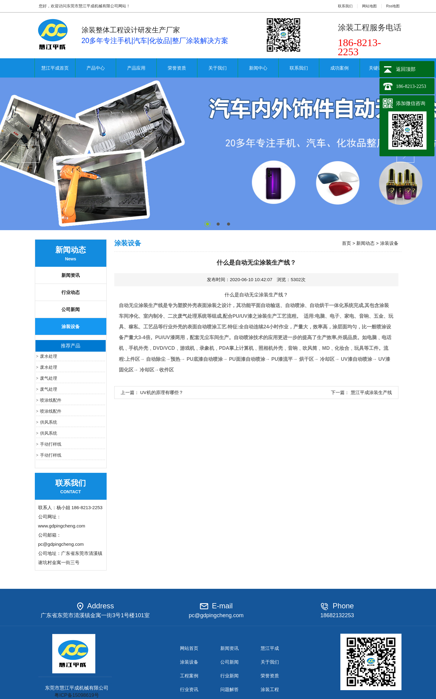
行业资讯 (189, 689)
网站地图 (369, 6)
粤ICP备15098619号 (76, 695)
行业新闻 (229, 675)
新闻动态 (365, 243)
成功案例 (339, 68)
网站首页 (189, 648)
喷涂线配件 (50, 400)
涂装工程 (270, 689)
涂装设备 (70, 326)
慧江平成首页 (55, 68)
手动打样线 (50, 444)
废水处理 (48, 356)
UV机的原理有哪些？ (161, 392)
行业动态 (70, 292)
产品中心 (95, 68)
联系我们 (345, 6)
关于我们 (217, 68)
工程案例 (189, 675)
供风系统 (48, 422)
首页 (346, 243)
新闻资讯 (70, 275)
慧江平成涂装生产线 (371, 392)
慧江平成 (270, 648)
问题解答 (229, 689)
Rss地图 (393, 6)
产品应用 (136, 68)
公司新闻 (70, 309)
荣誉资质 (177, 68)
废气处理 (48, 378)
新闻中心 (258, 68)
